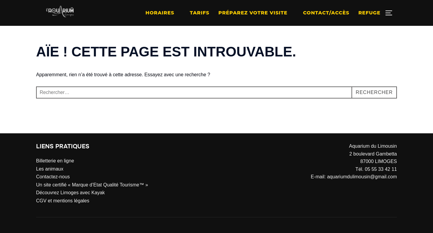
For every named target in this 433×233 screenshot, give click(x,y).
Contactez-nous (53, 176)
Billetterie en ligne (55, 160)
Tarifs (199, 13)
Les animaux (49, 168)
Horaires (163, 13)
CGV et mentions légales (62, 200)
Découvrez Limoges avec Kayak (70, 192)
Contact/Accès (326, 13)
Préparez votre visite (256, 13)
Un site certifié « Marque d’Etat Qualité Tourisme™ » (92, 184)
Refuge (369, 13)
